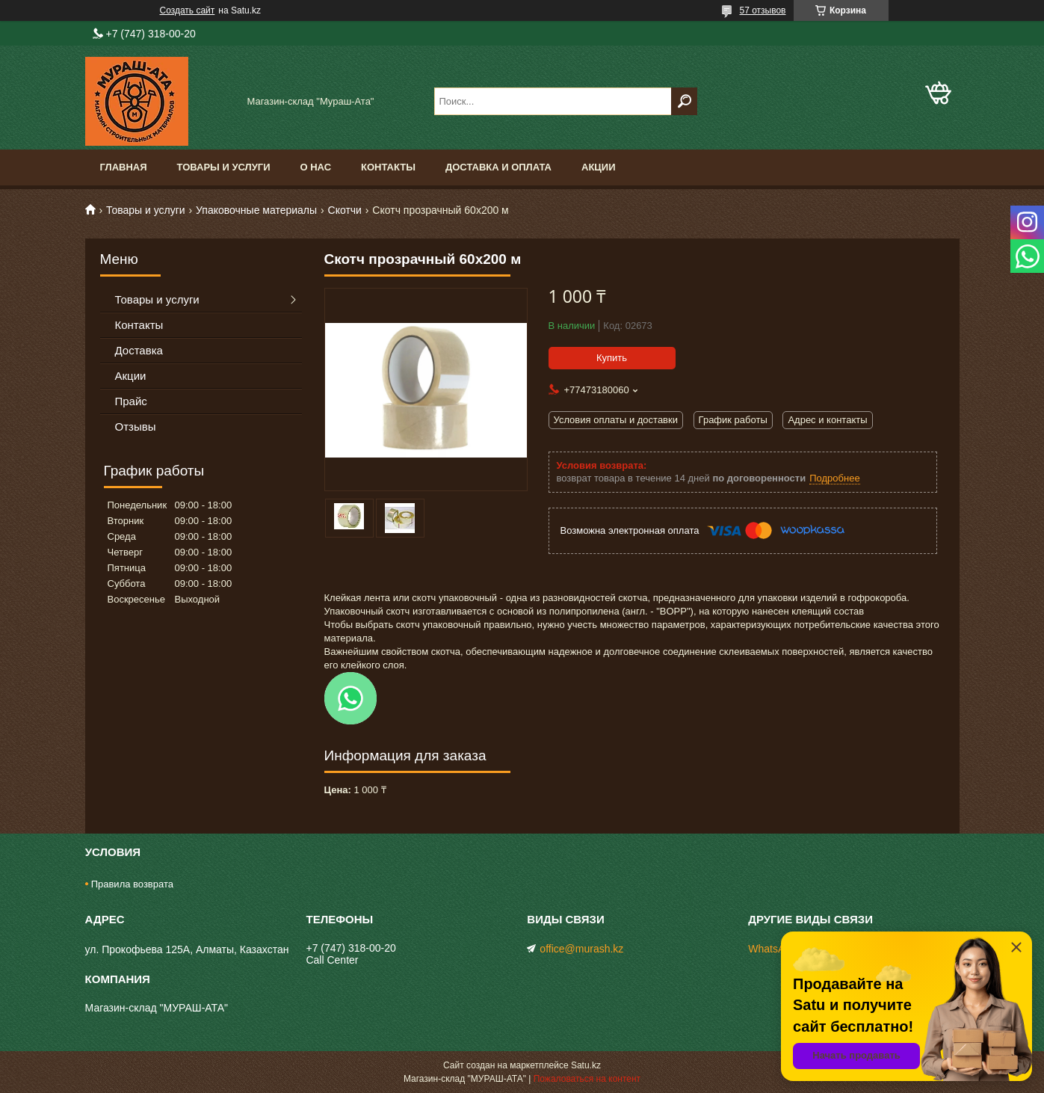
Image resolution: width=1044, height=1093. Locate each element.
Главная (123, 167)
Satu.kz (586, 1065)
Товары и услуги (224, 167)
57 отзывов (762, 10)
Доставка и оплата (498, 167)
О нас (315, 167)
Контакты (388, 167)
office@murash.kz (581, 949)
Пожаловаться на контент (587, 1079)
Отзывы (135, 426)
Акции (598, 167)
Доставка (139, 350)
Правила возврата (132, 884)
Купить (611, 357)
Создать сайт (187, 10)
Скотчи (345, 210)
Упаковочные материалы (256, 210)
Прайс (131, 401)
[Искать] (684, 101)
